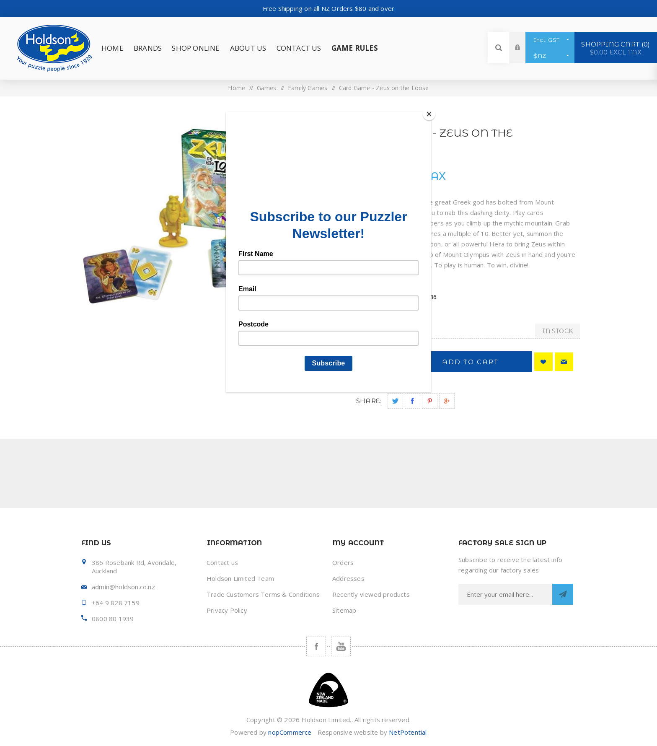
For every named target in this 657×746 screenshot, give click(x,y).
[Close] (429, 114)
